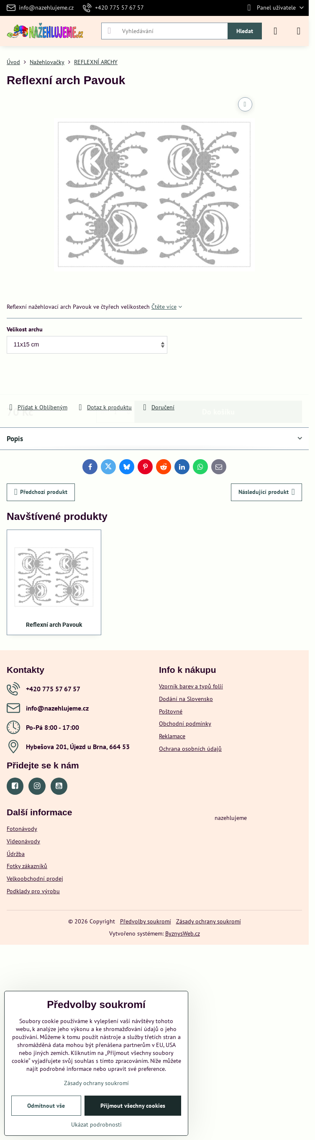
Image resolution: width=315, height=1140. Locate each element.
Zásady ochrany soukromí (208, 921)
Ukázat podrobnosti (96, 1124)
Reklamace (172, 736)
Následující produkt (266, 492)
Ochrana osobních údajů (190, 748)
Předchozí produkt (41, 492)
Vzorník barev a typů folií (191, 686)
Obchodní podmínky (185, 723)
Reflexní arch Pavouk (54, 624)
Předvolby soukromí (145, 921)
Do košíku (218, 379)
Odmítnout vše (46, 1105)
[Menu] (299, 31)
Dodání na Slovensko (186, 699)
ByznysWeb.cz (182, 933)
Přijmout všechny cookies (132, 1105)
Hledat (244, 31)
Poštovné (170, 711)
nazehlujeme (231, 818)
